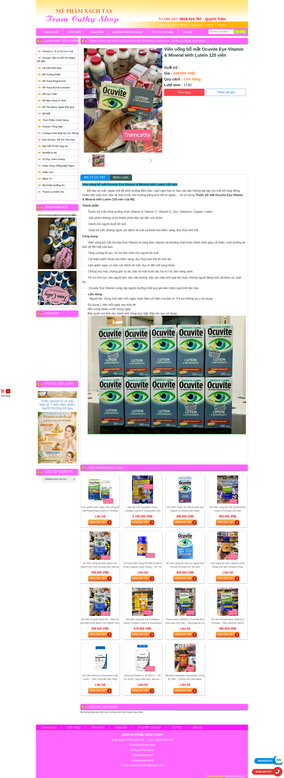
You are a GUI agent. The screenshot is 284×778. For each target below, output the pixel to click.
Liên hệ (197, 727)
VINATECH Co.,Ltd (234, 776)
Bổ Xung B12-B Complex (56, 87)
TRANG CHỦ (51, 32)
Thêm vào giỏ (226, 92)
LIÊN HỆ (187, 32)
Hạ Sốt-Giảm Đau (52, 68)
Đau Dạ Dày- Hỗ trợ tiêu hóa (58, 139)
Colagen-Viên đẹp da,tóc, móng (60, 133)
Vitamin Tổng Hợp (52, 126)
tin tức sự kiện (162, 32)
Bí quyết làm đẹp (168, 25)
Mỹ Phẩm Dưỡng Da (53, 185)
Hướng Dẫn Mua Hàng (128, 32)
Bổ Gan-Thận (49, 94)
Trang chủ (48, 727)
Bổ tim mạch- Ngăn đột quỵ (58, 107)
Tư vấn (183, 25)
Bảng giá (222, 25)
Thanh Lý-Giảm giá (53, 191)
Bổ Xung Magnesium (54, 81)
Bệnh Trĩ (47, 178)
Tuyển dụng (196, 25)
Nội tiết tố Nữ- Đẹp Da (55, 146)
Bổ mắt (46, 113)
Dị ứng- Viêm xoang (53, 159)
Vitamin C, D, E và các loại (57, 51)
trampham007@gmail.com (147, 765)
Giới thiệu (73, 727)
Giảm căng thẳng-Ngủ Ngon (58, 165)
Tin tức (177, 727)
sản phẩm (96, 33)
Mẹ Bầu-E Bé (49, 152)
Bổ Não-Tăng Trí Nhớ (54, 100)
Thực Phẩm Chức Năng (55, 120)
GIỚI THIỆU (74, 32)
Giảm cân (47, 172)
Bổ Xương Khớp (51, 74)
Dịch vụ (210, 25)
